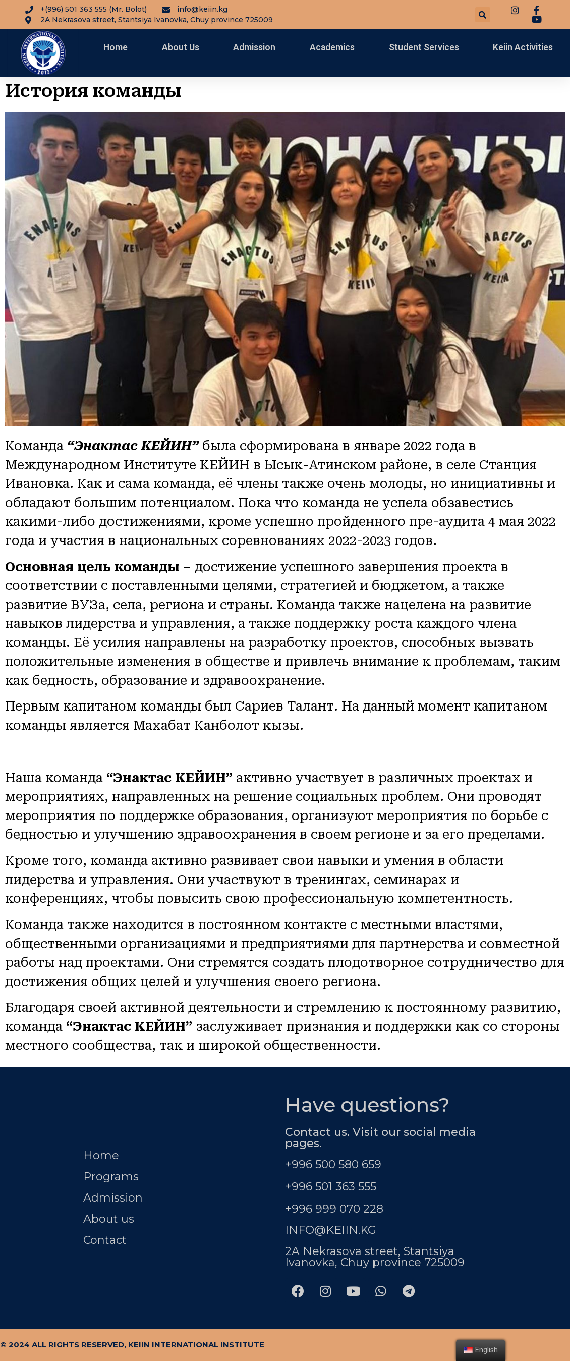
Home (115, 47)
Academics (332, 47)
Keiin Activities (523, 47)
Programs (111, 1176)
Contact (105, 1240)
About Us (180, 47)
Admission (254, 47)
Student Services (424, 47)
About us (108, 1219)
